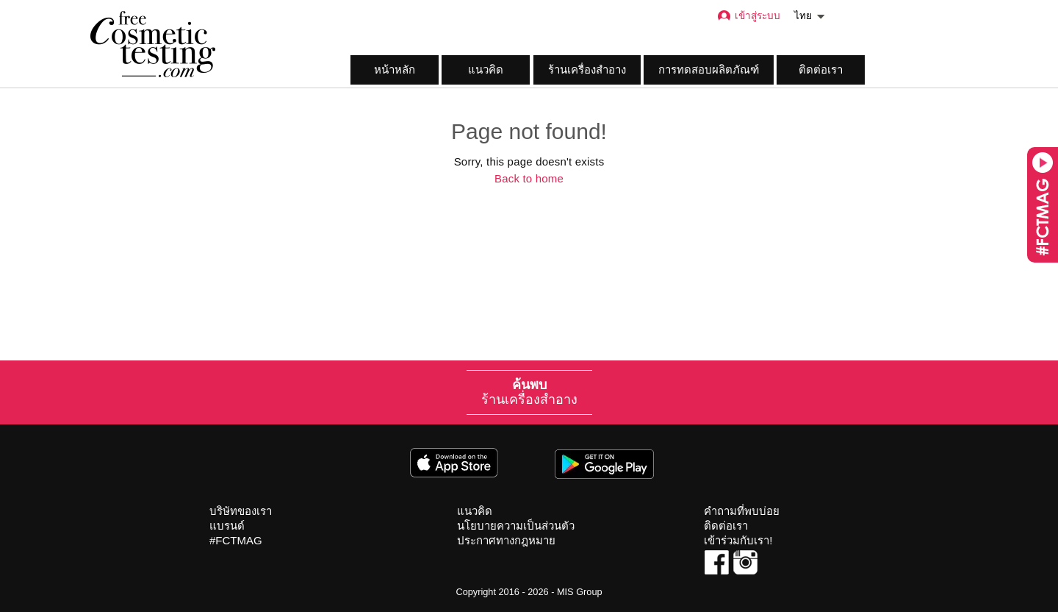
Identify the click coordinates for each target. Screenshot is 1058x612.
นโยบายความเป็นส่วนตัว (516, 525)
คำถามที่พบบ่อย (742, 511)
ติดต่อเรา (821, 69)
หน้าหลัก (394, 69)
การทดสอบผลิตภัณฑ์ (708, 69)
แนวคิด (485, 69)
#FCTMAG (235, 540)
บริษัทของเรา (240, 511)
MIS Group (579, 591)
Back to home (529, 178)
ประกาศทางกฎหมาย (506, 540)
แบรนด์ (227, 525)
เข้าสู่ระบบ (748, 15)
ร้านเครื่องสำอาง (587, 69)
